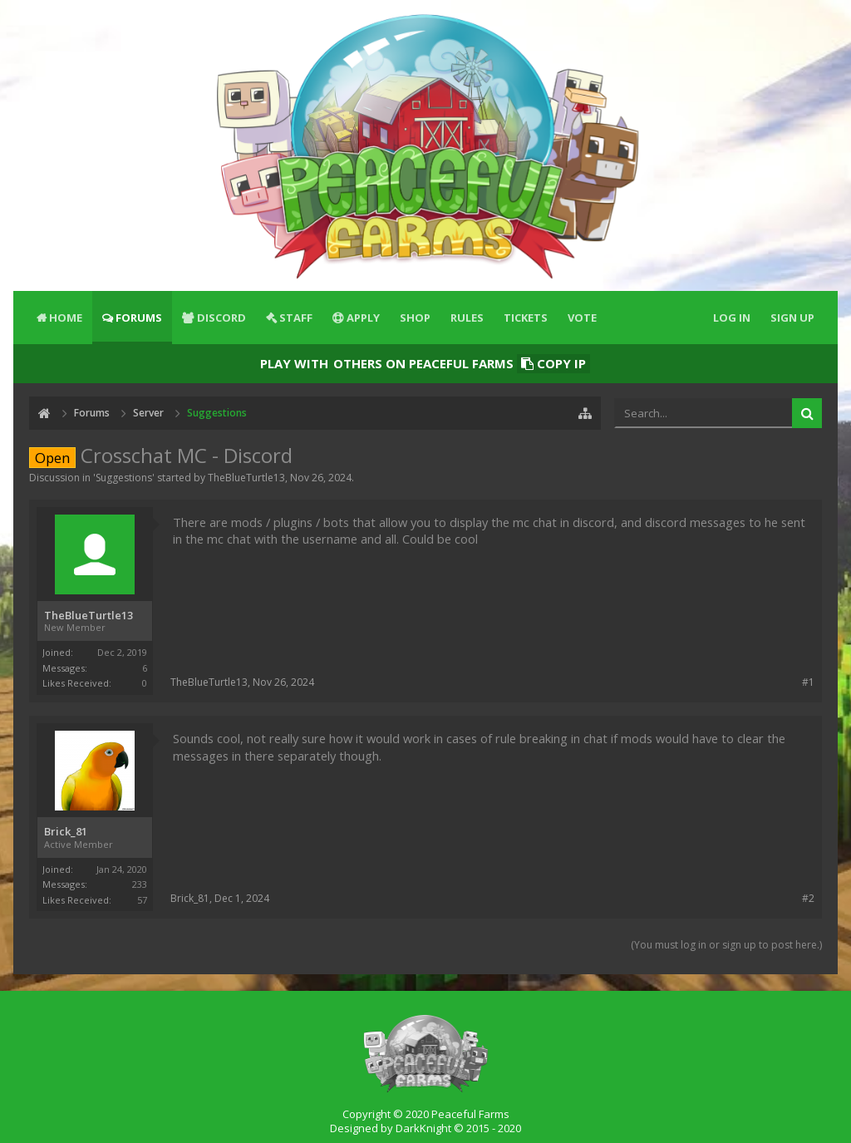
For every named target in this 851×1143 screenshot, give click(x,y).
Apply (363, 317)
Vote (582, 317)
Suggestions (124, 478)
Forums (139, 317)
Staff (295, 317)
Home (65, 317)
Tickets (526, 317)
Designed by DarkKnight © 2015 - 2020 (425, 1128)
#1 (808, 682)
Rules (467, 317)
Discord (221, 317)
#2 (808, 898)
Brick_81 (65, 832)
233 (139, 884)
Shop (415, 317)
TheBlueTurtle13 (246, 478)
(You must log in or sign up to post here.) (726, 945)
